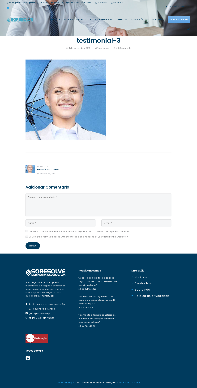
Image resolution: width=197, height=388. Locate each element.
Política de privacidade (152, 295)
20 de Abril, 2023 (86, 326)
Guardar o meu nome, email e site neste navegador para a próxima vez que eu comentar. (79, 230)
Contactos (143, 283)
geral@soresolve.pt (40, 313)
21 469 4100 (35, 318)
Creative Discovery (130, 382)
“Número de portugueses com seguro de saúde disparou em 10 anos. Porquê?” (97, 300)
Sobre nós (142, 289)
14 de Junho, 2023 (87, 307)
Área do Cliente (179, 19)
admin (106, 48)
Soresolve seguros (67, 382)
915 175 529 (49, 318)
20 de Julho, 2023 (87, 289)
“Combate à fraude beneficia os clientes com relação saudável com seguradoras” (98, 319)
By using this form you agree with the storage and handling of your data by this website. (78, 236)
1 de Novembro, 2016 (79, 48)
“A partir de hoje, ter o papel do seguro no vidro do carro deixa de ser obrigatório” (97, 282)
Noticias (141, 277)
